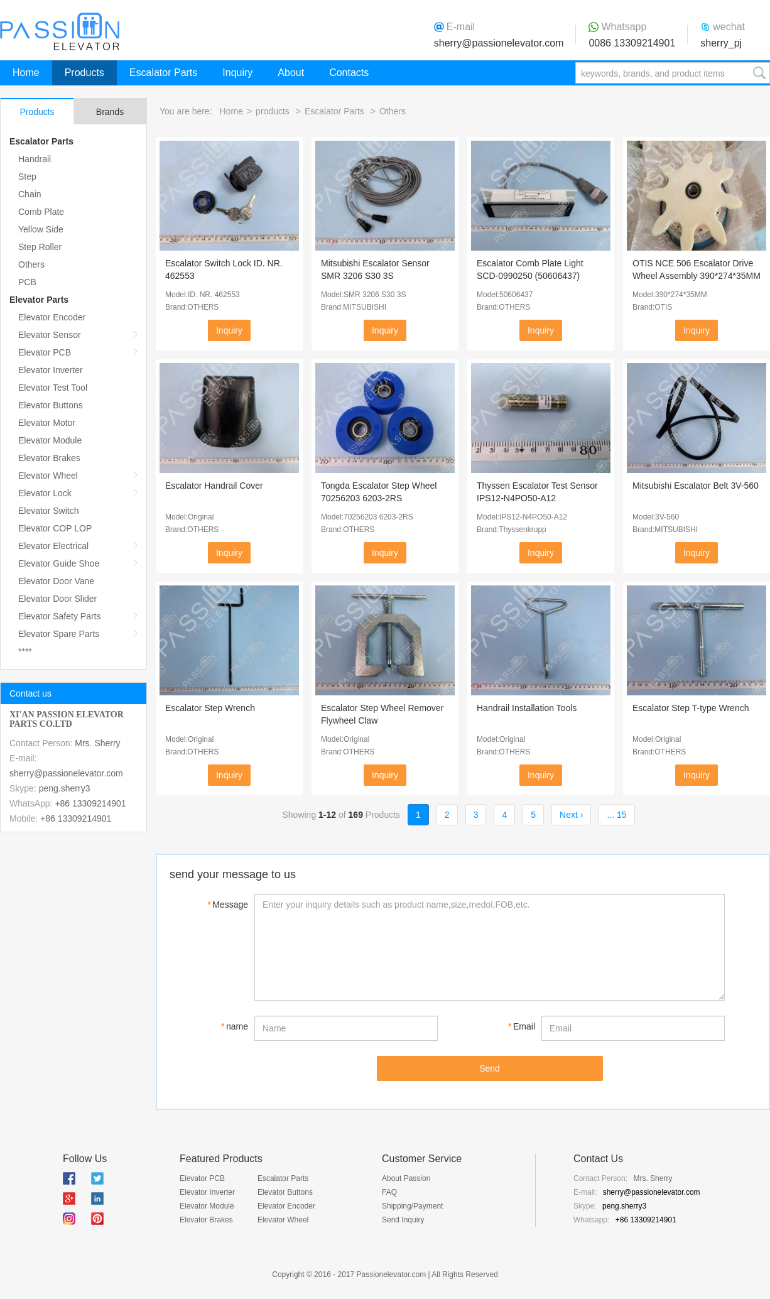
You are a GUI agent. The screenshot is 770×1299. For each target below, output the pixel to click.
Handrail (34, 159)
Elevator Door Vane (56, 581)
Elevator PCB (44, 352)
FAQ (389, 1192)
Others (31, 264)
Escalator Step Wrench (210, 708)
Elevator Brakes (49, 458)
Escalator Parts (163, 72)
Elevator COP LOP (55, 528)
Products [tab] (36, 112)
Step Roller (40, 247)
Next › (571, 815)
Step (27, 176)
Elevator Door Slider (57, 599)
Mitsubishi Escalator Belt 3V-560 (695, 486)
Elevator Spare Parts (58, 634)
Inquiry (237, 72)
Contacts (349, 72)
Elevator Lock (45, 493)
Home (26, 72)
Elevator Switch (48, 511)
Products (84, 72)
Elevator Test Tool (52, 388)
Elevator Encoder (51, 317)
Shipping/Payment (412, 1206)
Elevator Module (50, 440)
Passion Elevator (59, 31)
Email (521, 1026)
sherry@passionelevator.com (499, 43)
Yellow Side (40, 229)
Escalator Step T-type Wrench (690, 708)
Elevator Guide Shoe (58, 563)
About (291, 72)
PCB (27, 282)
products (273, 111)
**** (25, 651)
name (234, 1026)
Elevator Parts (38, 300)
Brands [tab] (110, 112)
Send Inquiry (403, 1219)
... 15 (616, 815)
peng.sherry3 (64, 788)
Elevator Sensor (49, 335)
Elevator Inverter (50, 370)
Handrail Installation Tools (527, 708)
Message (227, 905)
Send (489, 1068)
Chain (29, 194)
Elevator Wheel (48, 475)
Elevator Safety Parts (59, 616)
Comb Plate (41, 212)
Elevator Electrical (53, 546)
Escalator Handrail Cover (214, 486)
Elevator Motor (46, 423)
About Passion (406, 1178)
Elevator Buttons (50, 405)
